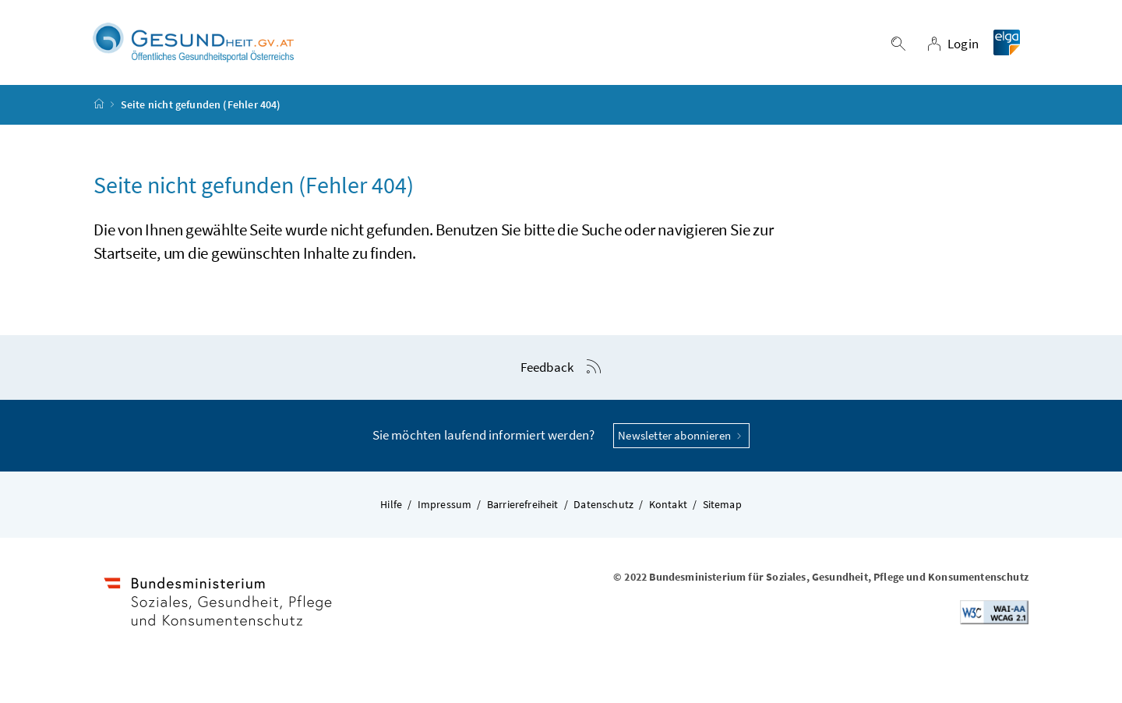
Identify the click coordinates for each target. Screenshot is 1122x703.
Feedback (546, 367)
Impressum (445, 504)
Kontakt (668, 504)
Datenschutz (603, 504)
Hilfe (391, 504)
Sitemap (722, 504)
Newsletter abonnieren (681, 435)
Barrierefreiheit (523, 504)
